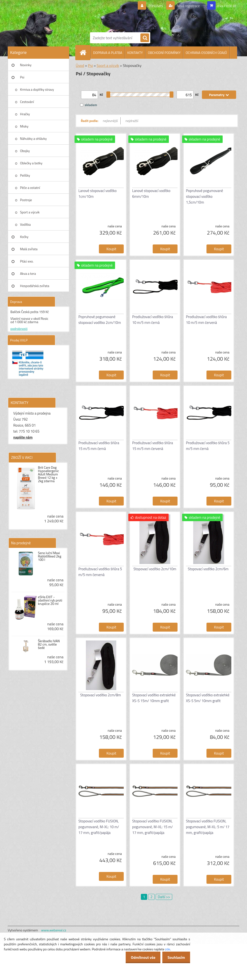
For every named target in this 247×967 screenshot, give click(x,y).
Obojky (25, 150)
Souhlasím (175, 957)
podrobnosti (18, 328)
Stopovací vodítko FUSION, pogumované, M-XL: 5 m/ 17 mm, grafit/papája (207, 826)
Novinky (25, 64)
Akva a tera (28, 273)
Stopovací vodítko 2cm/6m (208, 569)
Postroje (26, 199)
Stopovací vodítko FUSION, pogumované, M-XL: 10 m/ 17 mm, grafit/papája (98, 826)
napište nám (23, 437)
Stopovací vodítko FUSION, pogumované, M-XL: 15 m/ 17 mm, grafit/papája (152, 826)
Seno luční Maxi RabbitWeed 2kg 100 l (49, 556)
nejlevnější (110, 120)
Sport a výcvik (30, 212)
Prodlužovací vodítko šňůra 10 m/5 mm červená (206, 319)
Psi (22, 77)
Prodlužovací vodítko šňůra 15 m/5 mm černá (98, 445)
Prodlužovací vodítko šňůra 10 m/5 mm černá (152, 319)
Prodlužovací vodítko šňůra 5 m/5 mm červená (100, 571)
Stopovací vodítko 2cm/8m (100, 695)
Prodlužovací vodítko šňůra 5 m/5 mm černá (208, 445)
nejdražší (131, 120)
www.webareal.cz (53, 930)
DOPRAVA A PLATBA (107, 52)
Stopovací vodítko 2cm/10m (154, 569)
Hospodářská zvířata (34, 285)
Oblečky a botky (31, 163)
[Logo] (128, 15)
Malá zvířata (29, 248)
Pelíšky (25, 175)
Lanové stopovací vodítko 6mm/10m (151, 193)
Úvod (80, 65)
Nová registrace (187, 6)
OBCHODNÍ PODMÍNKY (164, 52)
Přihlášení (153, 6)
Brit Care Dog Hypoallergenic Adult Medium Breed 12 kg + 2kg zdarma (48, 474)
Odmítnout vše (140, 957)
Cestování (27, 101)
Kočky (24, 236)
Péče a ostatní (30, 187)
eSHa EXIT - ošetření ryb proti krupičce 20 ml (50, 600)
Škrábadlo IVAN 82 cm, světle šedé (49, 644)
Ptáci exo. (27, 261)
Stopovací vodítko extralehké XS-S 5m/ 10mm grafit (207, 698)
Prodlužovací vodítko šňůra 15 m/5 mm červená (152, 445)
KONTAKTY (135, 52)
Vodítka (25, 224)
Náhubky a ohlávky (33, 138)
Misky (24, 126)
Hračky (25, 113)
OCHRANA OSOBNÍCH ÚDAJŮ (206, 52)
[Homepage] (84, 52)
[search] (144, 38)
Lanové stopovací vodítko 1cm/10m (97, 193)
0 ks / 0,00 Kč (226, 5)
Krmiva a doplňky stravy (37, 89)
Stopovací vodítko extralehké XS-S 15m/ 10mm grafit (154, 698)
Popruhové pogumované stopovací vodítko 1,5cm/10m (204, 196)
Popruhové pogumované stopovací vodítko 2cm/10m (99, 319)
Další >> (164, 897)
